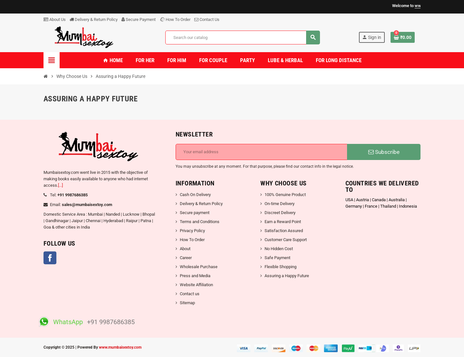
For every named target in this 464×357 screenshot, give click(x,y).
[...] (60, 185)
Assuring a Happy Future (287, 275)
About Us (55, 19)
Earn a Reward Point (283, 221)
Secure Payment (138, 19)
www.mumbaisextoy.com (120, 347)
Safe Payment (277, 257)
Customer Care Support (286, 239)
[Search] (242, 37)
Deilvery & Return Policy (201, 203)
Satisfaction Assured (284, 230)
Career (186, 257)
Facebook (50, 257)
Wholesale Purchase (199, 266)
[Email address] (261, 152)
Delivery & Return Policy (94, 19)
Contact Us (206, 19)
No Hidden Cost (279, 248)
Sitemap (187, 302)
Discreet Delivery (280, 212)
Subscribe (384, 152)
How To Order (175, 19)
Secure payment (194, 212)
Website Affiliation (196, 284)
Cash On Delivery (195, 194)
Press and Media (195, 275)
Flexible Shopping (280, 266)
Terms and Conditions (199, 221)
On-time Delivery (280, 203)
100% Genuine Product (285, 194)
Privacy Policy (192, 230)
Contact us (189, 293)
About (185, 248)
